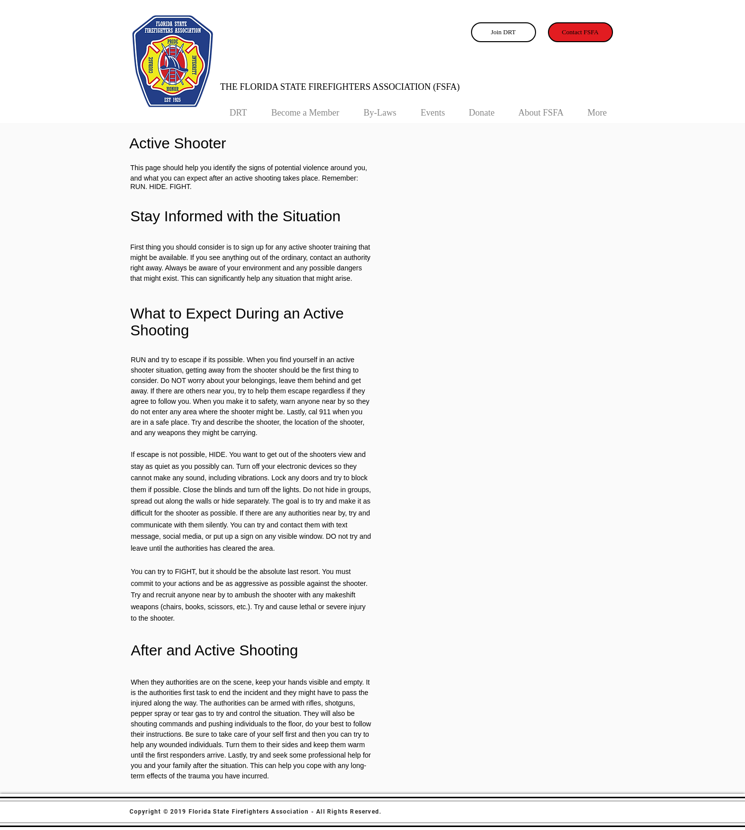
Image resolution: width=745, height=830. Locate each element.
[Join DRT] (503, 32)
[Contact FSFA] (580, 32)
